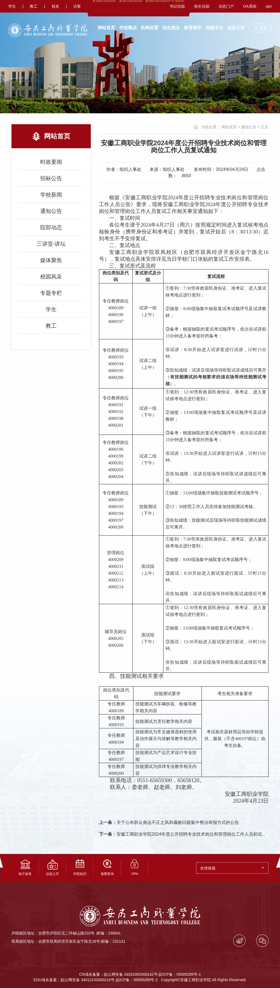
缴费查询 (107, 867)
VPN (134, 867)
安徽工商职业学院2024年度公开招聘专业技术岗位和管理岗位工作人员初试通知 (185, 834)
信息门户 (226, 6)
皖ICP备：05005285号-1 (180, 974)
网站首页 (106, 27)
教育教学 (193, 27)
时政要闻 (51, 162)
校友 (55, 6)
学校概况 (128, 27)
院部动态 (51, 227)
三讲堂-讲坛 (51, 244)
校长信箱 (201, 6)
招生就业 (171, 27)
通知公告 (51, 211)
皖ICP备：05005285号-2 (137, 980)
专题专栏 (51, 293)
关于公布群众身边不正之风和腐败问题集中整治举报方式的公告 (169, 822)
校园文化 (214, 27)
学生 (12, 6)
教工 (33, 6)
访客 (77, 6)
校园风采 (51, 277)
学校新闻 (51, 195)
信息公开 (236, 27)
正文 (265, 127)
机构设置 (149, 27)
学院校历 (79, 867)
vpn (269, 6)
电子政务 (25, 867)
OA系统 (249, 6)
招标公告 (51, 178)
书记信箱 (177, 6)
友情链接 (232, 868)
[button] (260, 27)
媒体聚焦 (51, 260)
